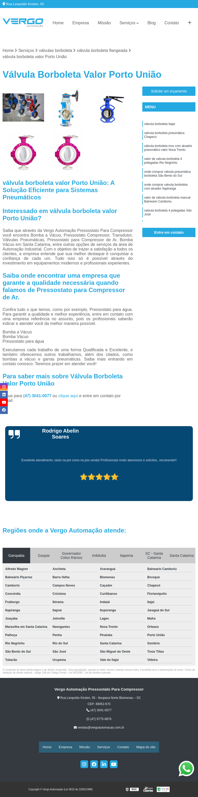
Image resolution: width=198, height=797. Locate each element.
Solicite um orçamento (169, 92)
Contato (171, 23)
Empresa (80, 23)
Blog (151, 23)
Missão (104, 23)
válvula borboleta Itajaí (159, 125)
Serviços (127, 23)
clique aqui (68, 396)
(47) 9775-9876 (99, 720)
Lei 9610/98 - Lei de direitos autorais (90, 673)
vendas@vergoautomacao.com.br (99, 728)
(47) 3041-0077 (38, 396)
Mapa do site (145, 747)
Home (58, 23)
